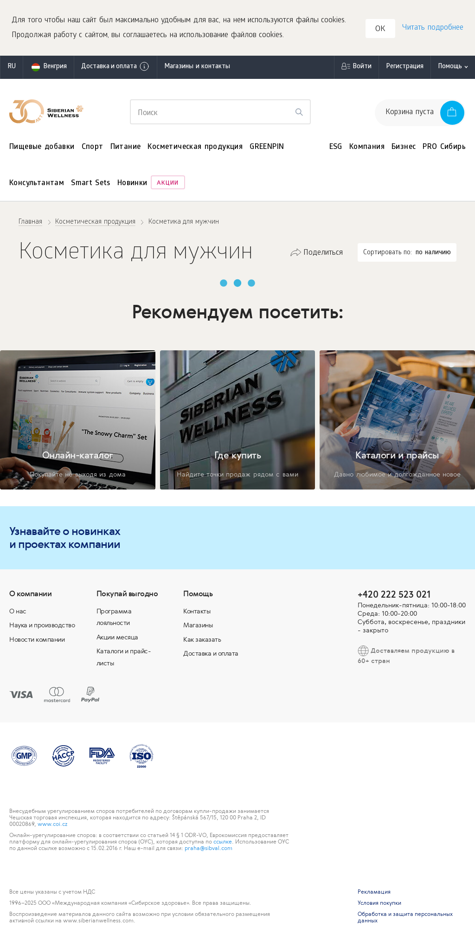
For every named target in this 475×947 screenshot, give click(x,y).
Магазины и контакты (197, 67)
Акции (168, 183)
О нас (17, 611)
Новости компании (36, 639)
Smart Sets (90, 183)
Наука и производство (42, 625)
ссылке (222, 841)
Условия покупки (379, 903)
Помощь (450, 67)
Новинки (132, 183)
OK (380, 29)
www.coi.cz (52, 824)
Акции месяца (117, 637)
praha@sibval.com (208, 848)
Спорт (92, 147)
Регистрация (405, 67)
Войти (362, 67)
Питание (125, 147)
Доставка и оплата (115, 66)
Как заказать (202, 639)
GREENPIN (267, 147)
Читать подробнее (432, 28)
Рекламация (374, 892)
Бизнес (404, 147)
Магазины (197, 625)
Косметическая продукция (195, 147)
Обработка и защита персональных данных (405, 917)
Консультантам (36, 183)
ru (11, 67)
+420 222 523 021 (394, 594)
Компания (367, 147)
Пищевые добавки (42, 147)
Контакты (196, 611)
